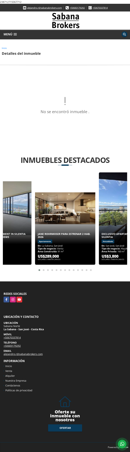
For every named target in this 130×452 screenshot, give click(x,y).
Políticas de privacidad (18, 390)
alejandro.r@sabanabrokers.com (44, 7)
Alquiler (10, 375)
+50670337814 (100, 7)
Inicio (4, 48)
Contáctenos (12, 385)
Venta (8, 371)
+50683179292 (77, 7)
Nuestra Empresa (15, 380)
